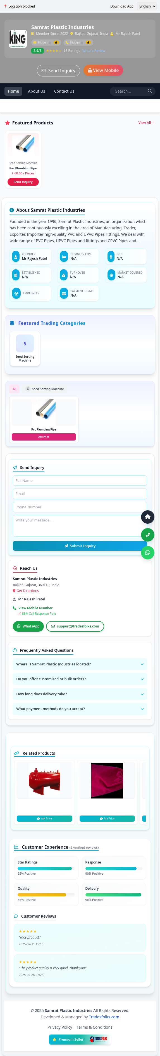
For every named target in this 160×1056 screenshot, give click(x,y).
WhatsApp (28, 626)
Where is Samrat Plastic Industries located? (80, 664)
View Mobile (103, 70)
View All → (146, 123)
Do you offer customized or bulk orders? (80, 678)
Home (13, 91)
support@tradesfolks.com (75, 626)
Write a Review (93, 51)
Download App (121, 6)
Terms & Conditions (95, 1027)
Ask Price (44, 818)
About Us (36, 91)
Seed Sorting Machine (44, 389)
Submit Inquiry (80, 545)
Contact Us (64, 91)
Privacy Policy (59, 1027)
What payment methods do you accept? (80, 708)
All (14, 389)
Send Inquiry (58, 71)
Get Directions (26, 590)
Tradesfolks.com (104, 1016)
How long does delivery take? (80, 693)
